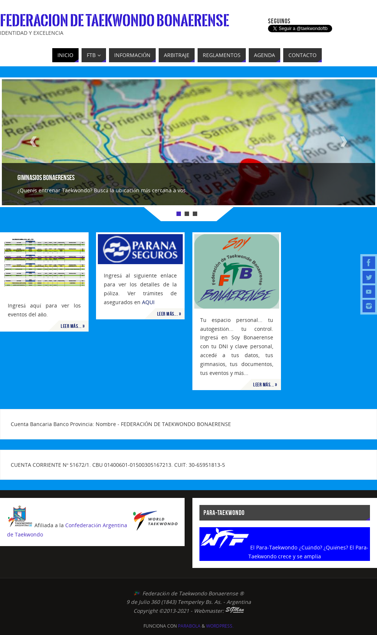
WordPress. (220, 626)
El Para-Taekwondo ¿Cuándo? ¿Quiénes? (299, 547)
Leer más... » (73, 326)
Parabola (189, 626)
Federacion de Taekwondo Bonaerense (114, 21)
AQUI (148, 302)
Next (343, 141)
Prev (33, 141)
